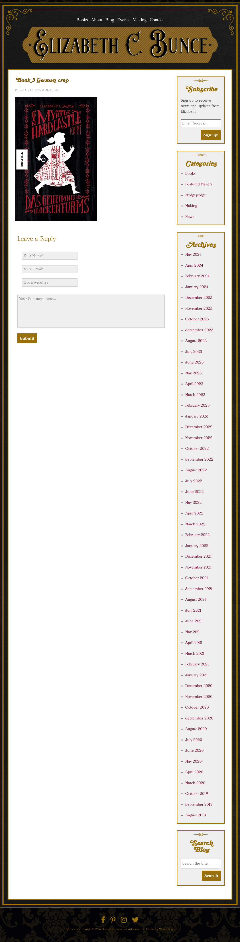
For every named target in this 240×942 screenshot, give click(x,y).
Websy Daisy (166, 929)
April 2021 (194, 642)
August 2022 (196, 470)
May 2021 (193, 632)
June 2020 (194, 750)
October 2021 (196, 578)
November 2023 (198, 308)
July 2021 (193, 610)
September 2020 (199, 718)
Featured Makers (198, 184)
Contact (156, 19)
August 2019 (195, 815)
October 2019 (196, 793)
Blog (109, 19)
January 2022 (196, 545)
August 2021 (195, 599)
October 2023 (197, 319)
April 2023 (194, 384)
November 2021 (198, 567)
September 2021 (199, 588)
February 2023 (197, 405)
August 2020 (196, 729)
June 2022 (194, 491)
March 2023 (195, 394)
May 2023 (193, 373)
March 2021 (195, 653)
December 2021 (198, 556)
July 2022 (193, 481)
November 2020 (198, 696)
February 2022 (197, 534)
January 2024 (196, 287)
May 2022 (193, 502)
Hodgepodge (195, 195)
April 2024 (194, 265)
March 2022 (195, 524)
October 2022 (197, 448)
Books (82, 19)
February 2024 (197, 276)
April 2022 (194, 513)
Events (123, 19)
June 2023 (194, 362)
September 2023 (199, 330)
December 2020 (198, 685)
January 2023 (196, 416)
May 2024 (193, 254)
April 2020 (194, 772)
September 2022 (199, 459)
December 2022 (198, 427)
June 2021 (194, 621)
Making (139, 19)
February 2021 (197, 664)
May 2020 (193, 761)
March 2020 (195, 783)
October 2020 (197, 707)
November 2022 (198, 438)
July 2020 (193, 739)
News (189, 216)
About (96, 19)
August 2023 (196, 340)
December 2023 (198, 297)
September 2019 (199, 804)
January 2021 (196, 675)
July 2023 (193, 351)
